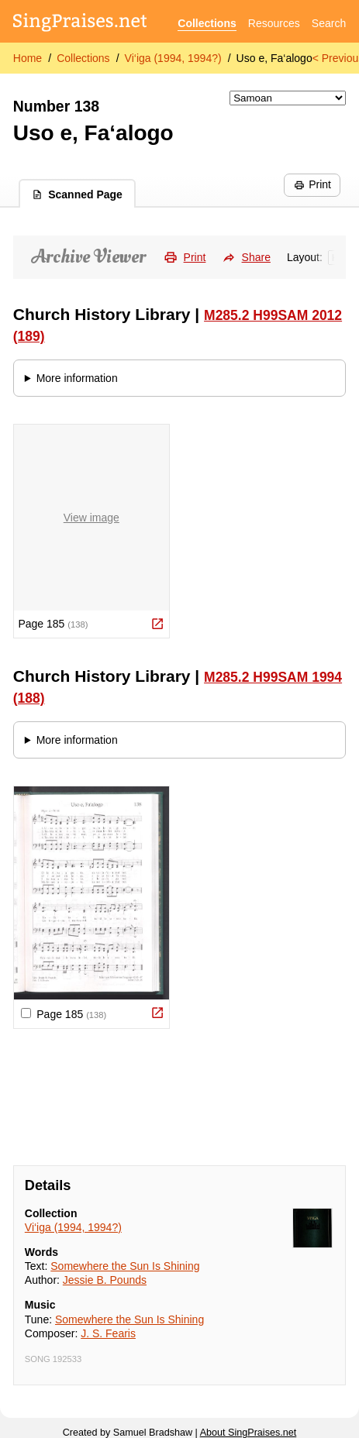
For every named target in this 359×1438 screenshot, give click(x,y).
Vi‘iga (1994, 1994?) (173, 58)
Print (312, 184)
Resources (274, 23)
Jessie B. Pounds (105, 1280)
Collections (207, 23)
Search (329, 23)
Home (27, 58)
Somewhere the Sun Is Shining (124, 1266)
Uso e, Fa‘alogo (274, 58)
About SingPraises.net (248, 1432)
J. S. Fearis (108, 1333)
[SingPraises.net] (80, 23)
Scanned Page (77, 194)
